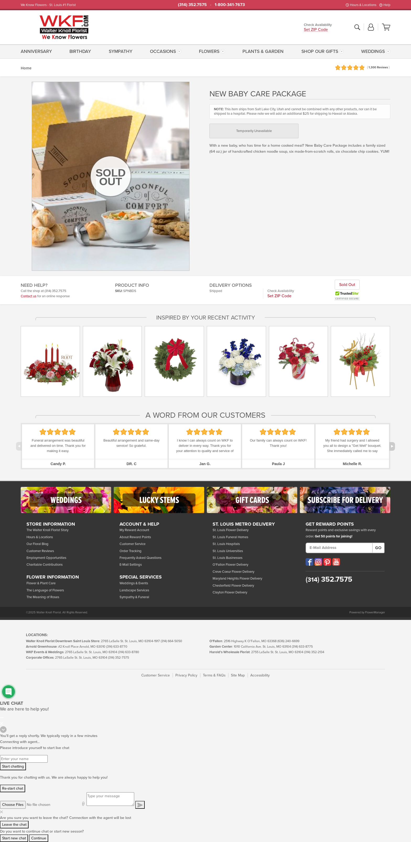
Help (386, 5)
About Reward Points (135, 537)
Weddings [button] (373, 51)
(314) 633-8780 (128, 652)
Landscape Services (134, 590)
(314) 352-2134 (314, 652)
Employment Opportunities (46, 558)
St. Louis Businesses (227, 558)
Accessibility (260, 675)
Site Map (238, 675)
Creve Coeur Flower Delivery (233, 572)
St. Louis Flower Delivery (230, 530)
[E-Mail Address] (339, 548)
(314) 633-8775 (302, 647)
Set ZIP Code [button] (316, 30)
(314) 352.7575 (192, 4)
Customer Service (132, 544)
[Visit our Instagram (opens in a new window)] (318, 562)
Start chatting (13, 766)
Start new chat (14, 838)
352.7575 (329, 579)
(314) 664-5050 (171, 641)
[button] (371, 27)
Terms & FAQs (214, 675)
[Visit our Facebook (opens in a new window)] (309, 562)
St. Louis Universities (228, 551)
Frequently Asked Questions (140, 558)
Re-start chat (12, 788)
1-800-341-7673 (230, 4)
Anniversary (36, 51)
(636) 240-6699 (288, 641)
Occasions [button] (163, 51)
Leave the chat (14, 824)
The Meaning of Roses (42, 597)
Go (378, 548)
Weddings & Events (134, 583)
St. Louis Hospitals (226, 544)
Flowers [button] (209, 51)
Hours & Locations (363, 5)
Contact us (28, 296)
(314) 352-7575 (118, 658)
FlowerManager (375, 612)
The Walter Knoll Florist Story (47, 530)
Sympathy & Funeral (134, 597)
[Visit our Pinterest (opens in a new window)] (327, 562)
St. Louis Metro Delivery (244, 524)
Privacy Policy (186, 675)
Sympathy (120, 51)
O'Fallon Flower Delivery (230, 565)
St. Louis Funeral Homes (230, 537)
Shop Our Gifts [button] (319, 51)
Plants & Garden (263, 51)
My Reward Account (134, 530)
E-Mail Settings (131, 565)
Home (26, 68)
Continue (38, 838)
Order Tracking (131, 551)
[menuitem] (38, 51)
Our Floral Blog (37, 544)
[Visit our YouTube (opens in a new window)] (336, 562)
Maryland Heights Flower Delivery (237, 578)
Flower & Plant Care (41, 583)
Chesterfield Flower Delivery (233, 586)
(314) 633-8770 (116, 647)
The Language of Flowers (45, 590)
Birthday (80, 51)
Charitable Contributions (44, 565)
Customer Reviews (40, 551)
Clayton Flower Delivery (230, 592)
